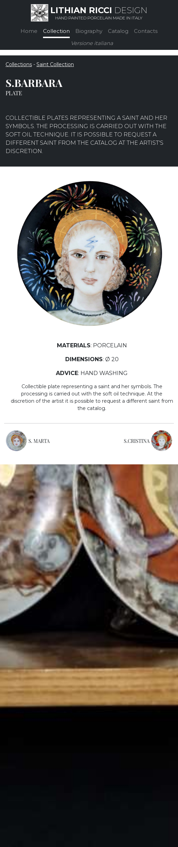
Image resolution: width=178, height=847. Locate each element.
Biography (88, 31)
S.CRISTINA (137, 441)
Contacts (146, 31)
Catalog (118, 31)
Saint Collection (55, 64)
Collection (56, 31)
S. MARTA (39, 441)
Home (28, 31)
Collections (19, 64)
